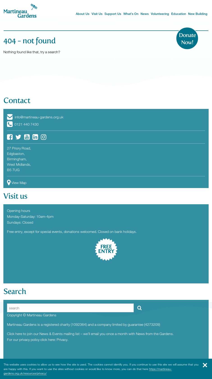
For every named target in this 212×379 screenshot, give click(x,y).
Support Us (112, 14)
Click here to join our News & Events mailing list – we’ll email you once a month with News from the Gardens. (90, 334)
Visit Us (97, 14)
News (145, 14)
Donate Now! (187, 39)
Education (178, 14)
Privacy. (62, 340)
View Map (16, 183)
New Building (197, 14)
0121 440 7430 (23, 124)
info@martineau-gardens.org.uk (35, 117)
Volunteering (160, 14)
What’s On (130, 14)
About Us (82, 14)
